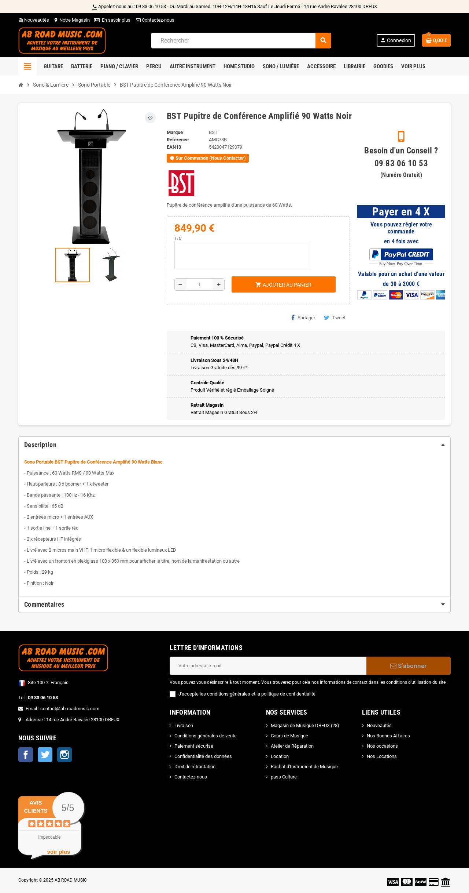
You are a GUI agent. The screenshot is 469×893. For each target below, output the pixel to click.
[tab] (234, 445)
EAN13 (174, 147)
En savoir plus (116, 20)
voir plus (58, 852)
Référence (178, 139)
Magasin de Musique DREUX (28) (305, 725)
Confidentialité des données (203, 756)
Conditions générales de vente (205, 735)
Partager (303, 317)
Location (280, 756)
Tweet (335, 317)
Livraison (183, 725)
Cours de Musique (289, 735)
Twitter (45, 754)
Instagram (64, 754)
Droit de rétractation (194, 766)
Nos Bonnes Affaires (388, 735)
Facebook (25, 754)
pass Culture (284, 777)
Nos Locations (382, 756)
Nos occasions (382, 746)
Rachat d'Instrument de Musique (304, 766)
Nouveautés (33, 20)
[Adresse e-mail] (268, 666)
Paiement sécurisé (193, 746)
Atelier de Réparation (292, 746)
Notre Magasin (71, 20)
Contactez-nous (154, 20)
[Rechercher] (241, 40)
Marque (175, 132)
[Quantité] (199, 284)
